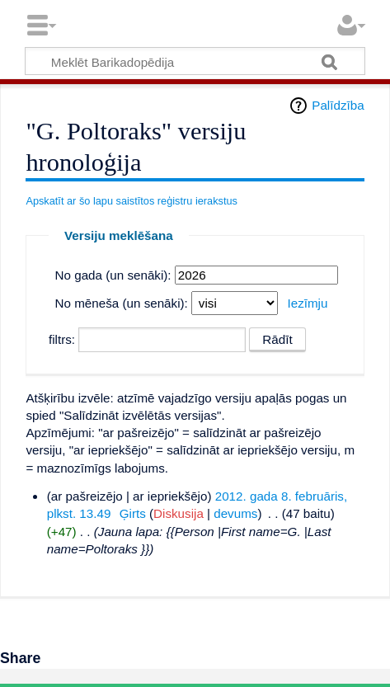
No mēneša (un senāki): (121, 303)
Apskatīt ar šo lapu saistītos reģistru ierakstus (131, 201)
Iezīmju (307, 303)
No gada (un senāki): (113, 275)
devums (235, 513)
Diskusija (178, 513)
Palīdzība (338, 105)
